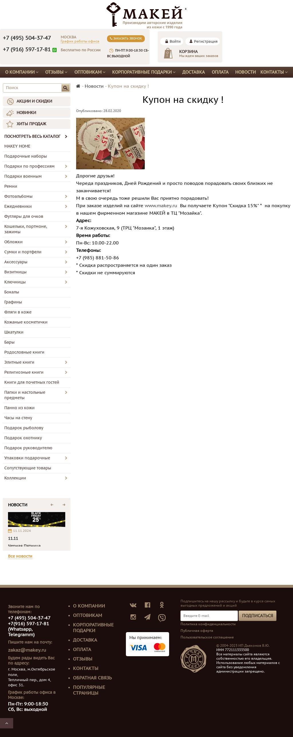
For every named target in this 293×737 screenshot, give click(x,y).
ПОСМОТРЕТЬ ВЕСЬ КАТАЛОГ (36, 136)
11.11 (13, 538)
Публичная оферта (197, 631)
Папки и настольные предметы (24, 395)
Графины (13, 302)
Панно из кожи (19, 407)
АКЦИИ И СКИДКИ (34, 101)
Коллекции (15, 478)
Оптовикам (90, 72)
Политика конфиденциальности (208, 624)
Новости (245, 72)
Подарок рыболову (23, 428)
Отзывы (56, 72)
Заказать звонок (126, 38)
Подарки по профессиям (29, 166)
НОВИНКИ (26, 112)
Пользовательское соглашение (207, 637)
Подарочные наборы (25, 156)
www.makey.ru (161, 205)
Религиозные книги (23, 372)
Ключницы (15, 282)
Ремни (10, 186)
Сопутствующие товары (27, 468)
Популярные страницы (89, 690)
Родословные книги (24, 352)
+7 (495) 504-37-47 (27, 38)
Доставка (193, 72)
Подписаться (257, 615)
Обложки (13, 242)
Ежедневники (18, 206)
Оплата (220, 72)
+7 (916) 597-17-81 (27, 49)
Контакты (274, 72)
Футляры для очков (23, 216)
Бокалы (11, 292)
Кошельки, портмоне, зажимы (25, 229)
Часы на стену (18, 417)
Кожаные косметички (25, 322)
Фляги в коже (17, 312)
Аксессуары (15, 262)
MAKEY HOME (17, 146)
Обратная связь (92, 678)
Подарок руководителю (28, 448)
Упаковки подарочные (27, 458)
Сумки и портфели (22, 252)
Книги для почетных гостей (31, 382)
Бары (9, 342)
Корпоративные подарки (144, 72)
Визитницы (15, 272)
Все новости (20, 556)
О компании (22, 72)
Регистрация (206, 41)
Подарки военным (23, 176)
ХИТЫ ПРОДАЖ (31, 123)
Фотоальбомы (18, 196)
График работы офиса (80, 41)
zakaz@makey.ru (27, 650)
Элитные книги (19, 362)
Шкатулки (13, 332)
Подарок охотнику (23, 438)
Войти (175, 41)
